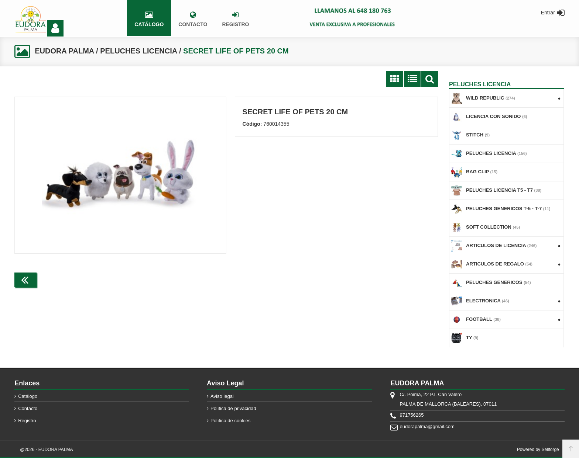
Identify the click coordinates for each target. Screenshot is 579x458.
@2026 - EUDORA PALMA (46, 449)
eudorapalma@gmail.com (427, 426)
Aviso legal (222, 396)
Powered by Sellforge (538, 449)
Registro (27, 420)
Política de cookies (230, 420)
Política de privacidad (233, 408)
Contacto (27, 408)
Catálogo (27, 396)
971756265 (412, 415)
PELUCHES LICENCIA (138, 51)
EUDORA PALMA (64, 51)
